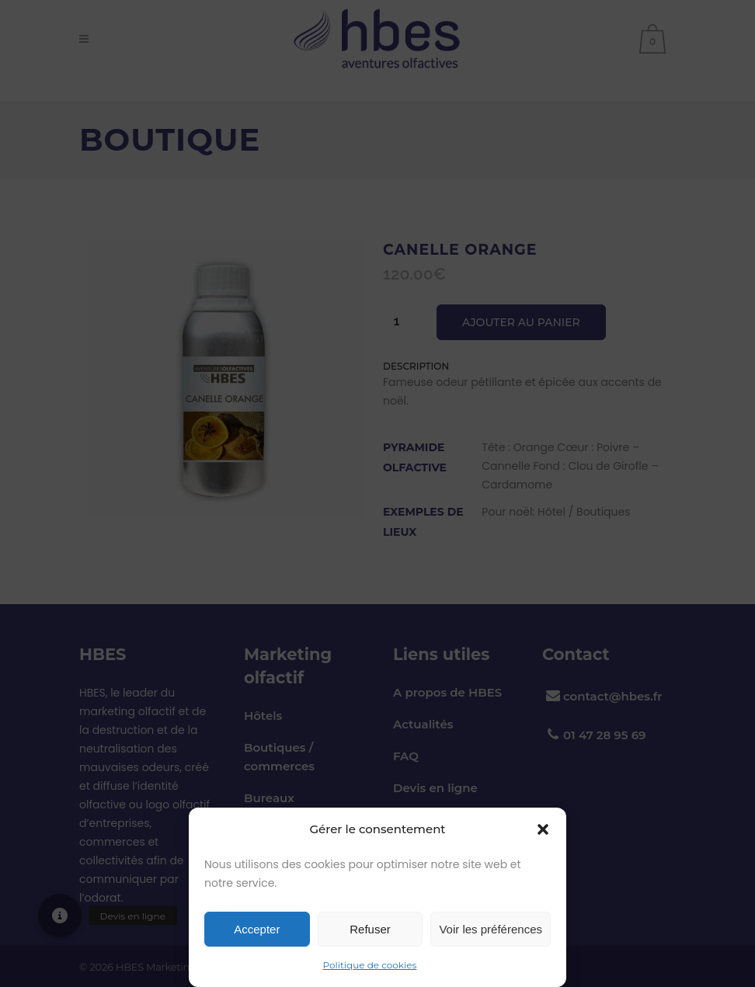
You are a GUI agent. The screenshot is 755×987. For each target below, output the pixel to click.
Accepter (257, 929)
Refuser (370, 929)
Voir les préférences (490, 929)
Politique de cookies (370, 965)
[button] (543, 829)
